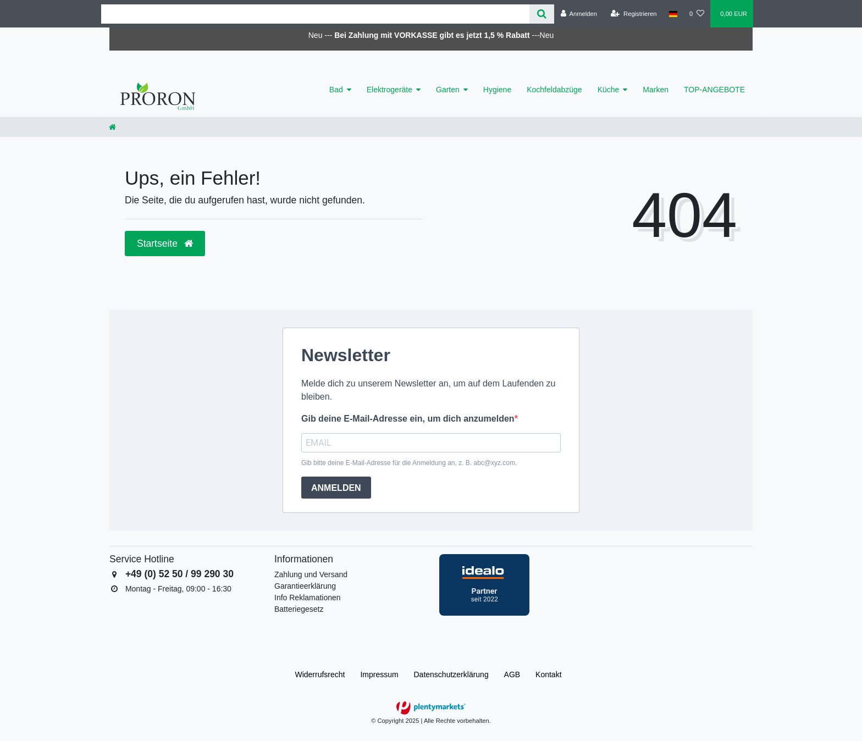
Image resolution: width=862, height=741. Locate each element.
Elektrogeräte (389, 89)
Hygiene (497, 89)
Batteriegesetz (299, 609)
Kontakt (548, 674)
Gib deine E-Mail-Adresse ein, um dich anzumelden (408, 418)
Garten (448, 89)
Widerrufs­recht (320, 674)
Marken (655, 89)
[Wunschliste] (696, 13)
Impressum (379, 674)
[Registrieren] (633, 13)
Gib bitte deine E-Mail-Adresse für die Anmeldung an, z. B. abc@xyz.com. (409, 463)
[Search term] (315, 14)
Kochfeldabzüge (554, 89)
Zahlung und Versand (310, 574)
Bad (336, 89)
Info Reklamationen (307, 597)
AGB (512, 674)
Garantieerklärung (305, 586)
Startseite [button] (165, 243)
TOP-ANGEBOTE (714, 89)
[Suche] (541, 14)
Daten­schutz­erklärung (451, 674)
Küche (609, 89)
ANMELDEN (336, 488)
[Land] (673, 13)
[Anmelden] (578, 13)
